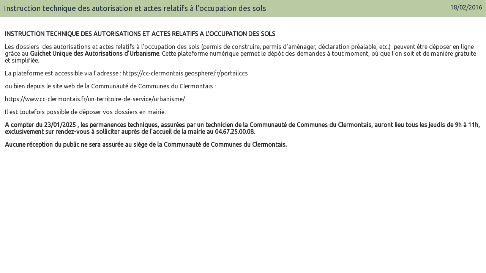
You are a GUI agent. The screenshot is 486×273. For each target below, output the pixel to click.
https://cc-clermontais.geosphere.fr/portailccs (185, 73)
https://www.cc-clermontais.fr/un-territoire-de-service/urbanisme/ (95, 99)
